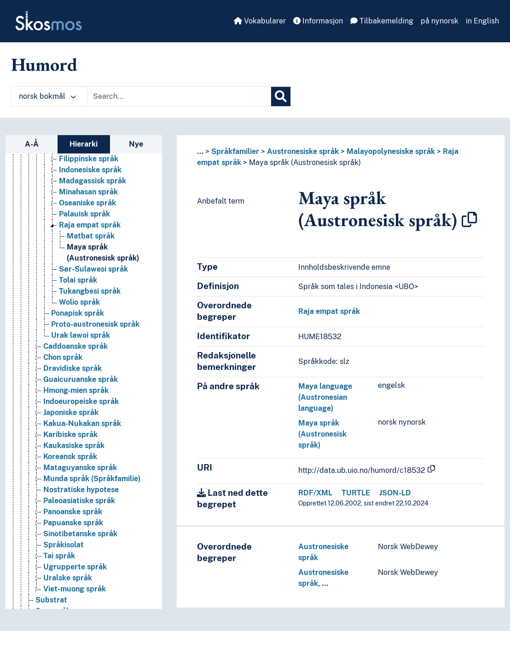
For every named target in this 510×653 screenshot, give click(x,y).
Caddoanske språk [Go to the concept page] (75, 346)
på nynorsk (439, 21)
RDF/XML (315, 492)
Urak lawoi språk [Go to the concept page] (80, 335)
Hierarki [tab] (84, 144)
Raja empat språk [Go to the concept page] (90, 225)
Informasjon (318, 21)
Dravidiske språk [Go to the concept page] (72, 368)
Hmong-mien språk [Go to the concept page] (76, 390)
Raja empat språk (329, 311)
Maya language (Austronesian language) (325, 397)
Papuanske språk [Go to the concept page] (73, 522)
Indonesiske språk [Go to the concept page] (90, 169)
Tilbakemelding (381, 21)
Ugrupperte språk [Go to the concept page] (75, 566)
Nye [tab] (136, 144)
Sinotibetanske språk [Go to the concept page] (80, 533)
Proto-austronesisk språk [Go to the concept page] (95, 324)
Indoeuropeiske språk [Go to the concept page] (81, 401)
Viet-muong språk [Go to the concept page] (74, 589)
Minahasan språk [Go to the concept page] (88, 191)
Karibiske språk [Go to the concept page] (70, 434)
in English (482, 21)
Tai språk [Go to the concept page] (59, 555)
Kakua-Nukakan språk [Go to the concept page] (82, 423)
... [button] (200, 151)
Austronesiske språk (303, 151)
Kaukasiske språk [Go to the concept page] (73, 445)
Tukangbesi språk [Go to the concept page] (90, 291)
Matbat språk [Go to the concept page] (91, 236)
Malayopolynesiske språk (391, 151)
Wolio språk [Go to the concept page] (79, 302)
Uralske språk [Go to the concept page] (67, 578)
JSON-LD (395, 492)
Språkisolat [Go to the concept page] (63, 544)
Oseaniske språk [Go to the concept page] (87, 203)
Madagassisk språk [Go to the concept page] (92, 180)
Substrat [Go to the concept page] (51, 600)
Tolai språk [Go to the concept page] (78, 280)
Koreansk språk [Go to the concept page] (70, 456)
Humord (44, 64)
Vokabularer (260, 21)
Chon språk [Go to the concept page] (62, 357)
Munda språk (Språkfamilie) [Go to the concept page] (91, 478)
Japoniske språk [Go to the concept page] (71, 412)
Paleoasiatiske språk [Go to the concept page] (79, 500)
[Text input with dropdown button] (179, 96)
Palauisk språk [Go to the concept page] (84, 214)
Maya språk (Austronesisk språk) (305, 162)
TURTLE (356, 492)
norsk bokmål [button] (47, 96)
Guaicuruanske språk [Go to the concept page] (80, 379)
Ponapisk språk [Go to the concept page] (77, 313)
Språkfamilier (235, 151)
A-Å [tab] (32, 144)
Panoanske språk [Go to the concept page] (72, 511)
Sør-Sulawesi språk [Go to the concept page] (93, 269)
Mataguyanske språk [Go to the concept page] (80, 467)
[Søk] (281, 96)
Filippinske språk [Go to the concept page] (88, 158)
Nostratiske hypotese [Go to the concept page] (81, 489)
